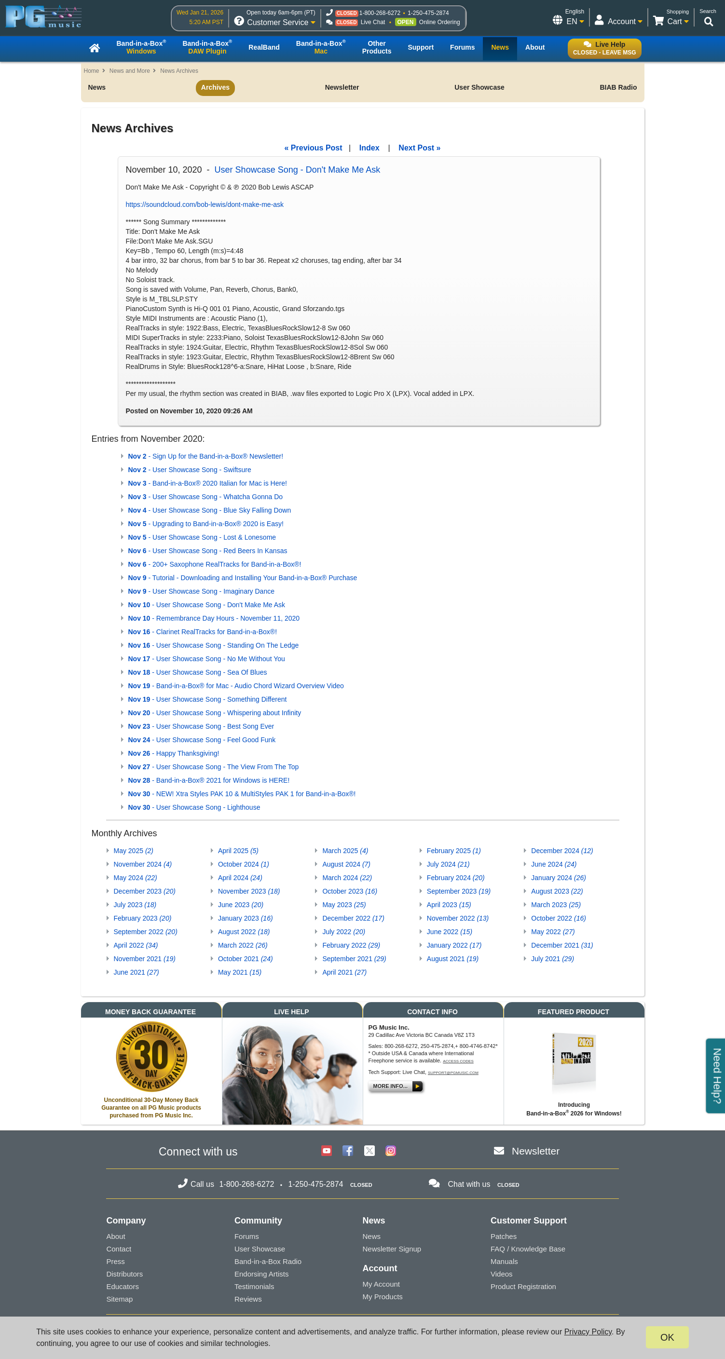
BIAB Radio (618, 87)
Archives (215, 87)
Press (115, 1261)
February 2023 (143, 918)
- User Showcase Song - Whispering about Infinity (214, 713)
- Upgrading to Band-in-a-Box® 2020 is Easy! (206, 524)
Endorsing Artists (261, 1274)
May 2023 (344, 905)
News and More (129, 71)
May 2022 (553, 932)
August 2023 (557, 891)
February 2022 (351, 945)
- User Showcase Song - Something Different (207, 699)
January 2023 (245, 918)
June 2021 (136, 972)
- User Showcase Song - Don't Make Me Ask (207, 605)
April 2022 (136, 945)
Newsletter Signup (391, 1249)
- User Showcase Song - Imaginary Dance (201, 591)
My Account (381, 1284)
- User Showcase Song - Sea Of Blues (197, 672)
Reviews (248, 1299)
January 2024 (558, 878)
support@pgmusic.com (453, 1073)
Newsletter (342, 87)
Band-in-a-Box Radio (267, 1261)
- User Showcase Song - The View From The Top (213, 767)
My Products (382, 1296)
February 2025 (454, 851)
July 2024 (448, 864)
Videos (502, 1274)
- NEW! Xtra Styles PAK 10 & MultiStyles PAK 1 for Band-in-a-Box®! (242, 794)
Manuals (504, 1261)
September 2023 (459, 891)
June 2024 (553, 864)
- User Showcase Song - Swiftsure (189, 470)
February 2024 (456, 878)
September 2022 (146, 932)
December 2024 (562, 851)
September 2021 (354, 959)
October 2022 (558, 918)
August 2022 (244, 932)
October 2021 (245, 959)
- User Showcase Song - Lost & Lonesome (202, 537)
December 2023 (145, 891)
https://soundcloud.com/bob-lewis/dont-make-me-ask (205, 204)
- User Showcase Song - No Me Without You (206, 659)
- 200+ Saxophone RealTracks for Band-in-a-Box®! (214, 564)
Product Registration (523, 1286)
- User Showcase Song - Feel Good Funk (202, 740)
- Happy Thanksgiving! (173, 753)
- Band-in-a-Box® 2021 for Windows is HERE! (209, 780)
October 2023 (349, 891)
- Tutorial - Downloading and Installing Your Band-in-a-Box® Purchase (242, 578)
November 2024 (143, 864)
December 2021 (562, 945)
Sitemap (119, 1299)
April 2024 (240, 878)
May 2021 (239, 972)
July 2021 (552, 959)
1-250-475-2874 (428, 13)
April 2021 (344, 972)
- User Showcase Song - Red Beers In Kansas (207, 551)
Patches (504, 1236)
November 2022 (458, 918)
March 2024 (347, 878)
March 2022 (243, 945)
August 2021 (453, 959)
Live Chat (373, 22)
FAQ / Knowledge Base (528, 1249)
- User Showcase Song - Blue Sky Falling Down (209, 510)
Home (91, 71)
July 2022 (343, 932)
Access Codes (458, 1061)
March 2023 (556, 905)
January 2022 (454, 945)
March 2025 (345, 851)
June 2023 (240, 905)
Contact (118, 1249)
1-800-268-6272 (379, 13)
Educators (122, 1286)
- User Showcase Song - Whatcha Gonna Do (205, 497)
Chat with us (469, 1184)
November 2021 (145, 959)
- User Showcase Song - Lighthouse (194, 807)
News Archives (179, 71)
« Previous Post (313, 148)
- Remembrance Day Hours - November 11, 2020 (214, 618)
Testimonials (254, 1286)
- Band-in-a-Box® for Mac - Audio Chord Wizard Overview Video (236, 686)
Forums (246, 1236)
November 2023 (249, 891)
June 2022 (449, 932)
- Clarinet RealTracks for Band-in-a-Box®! (202, 632)
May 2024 (135, 878)
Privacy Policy (588, 1332)
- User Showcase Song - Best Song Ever (201, 726)
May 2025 (134, 851)
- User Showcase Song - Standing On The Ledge (213, 645)
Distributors (124, 1274)
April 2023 (449, 905)
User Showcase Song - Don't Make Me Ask (298, 170)
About (115, 1236)
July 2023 (135, 905)
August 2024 (346, 864)
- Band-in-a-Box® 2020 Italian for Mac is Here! (207, 483)
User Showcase (479, 87)
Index (369, 148)
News (97, 87)
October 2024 (243, 864)
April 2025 (238, 851)
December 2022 (353, 918)
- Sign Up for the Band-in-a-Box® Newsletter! (206, 456)
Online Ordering (439, 22)
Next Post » (419, 148)
